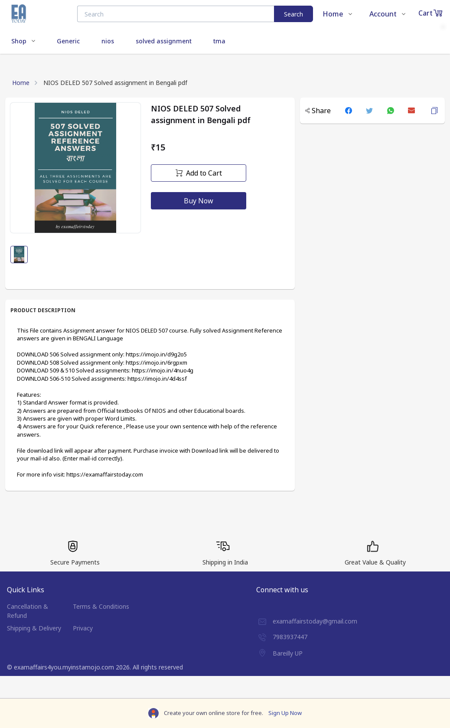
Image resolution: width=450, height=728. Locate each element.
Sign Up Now (285, 713)
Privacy (83, 628)
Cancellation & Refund (27, 611)
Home (20, 82)
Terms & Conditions (101, 606)
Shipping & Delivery (34, 628)
